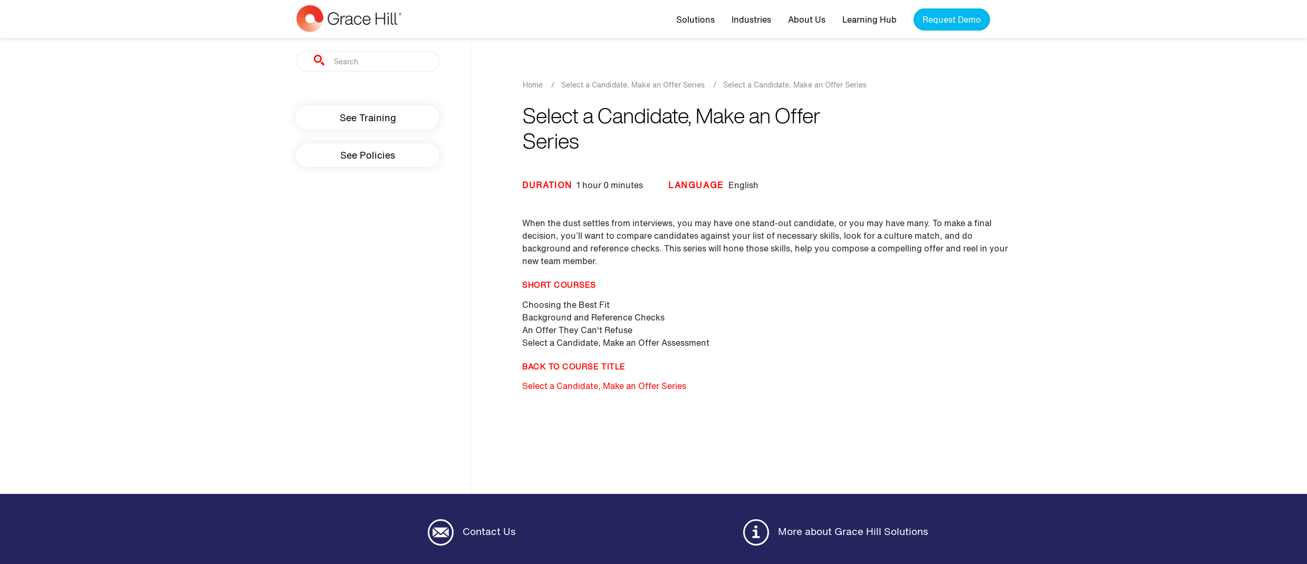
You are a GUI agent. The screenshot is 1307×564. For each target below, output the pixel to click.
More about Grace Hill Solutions (835, 532)
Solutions (695, 19)
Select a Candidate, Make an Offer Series (633, 84)
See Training (368, 117)
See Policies (367, 155)
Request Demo (951, 19)
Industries (751, 19)
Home (533, 84)
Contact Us (472, 532)
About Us (806, 19)
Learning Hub (869, 19)
